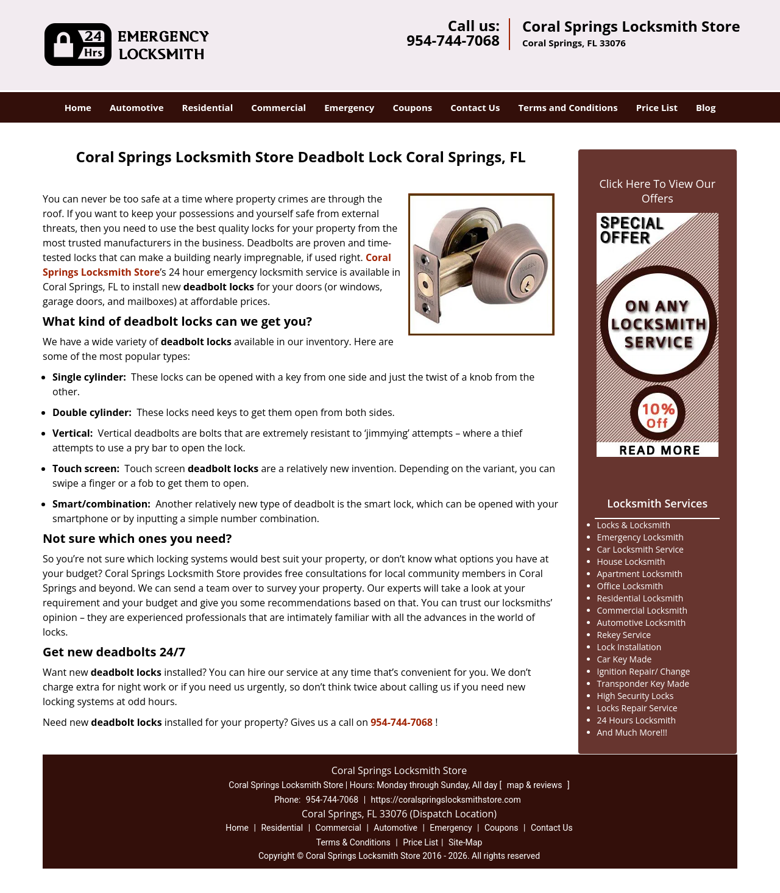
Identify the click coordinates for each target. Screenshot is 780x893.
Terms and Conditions (567, 107)
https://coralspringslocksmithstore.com (446, 800)
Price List (657, 107)
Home (78, 107)
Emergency (349, 107)
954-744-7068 (453, 40)
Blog (705, 107)
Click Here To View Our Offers (657, 191)
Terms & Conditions (353, 842)
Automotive (137, 107)
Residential (207, 107)
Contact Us (475, 107)
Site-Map (465, 842)
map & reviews (535, 785)
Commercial (278, 107)
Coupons (412, 107)
